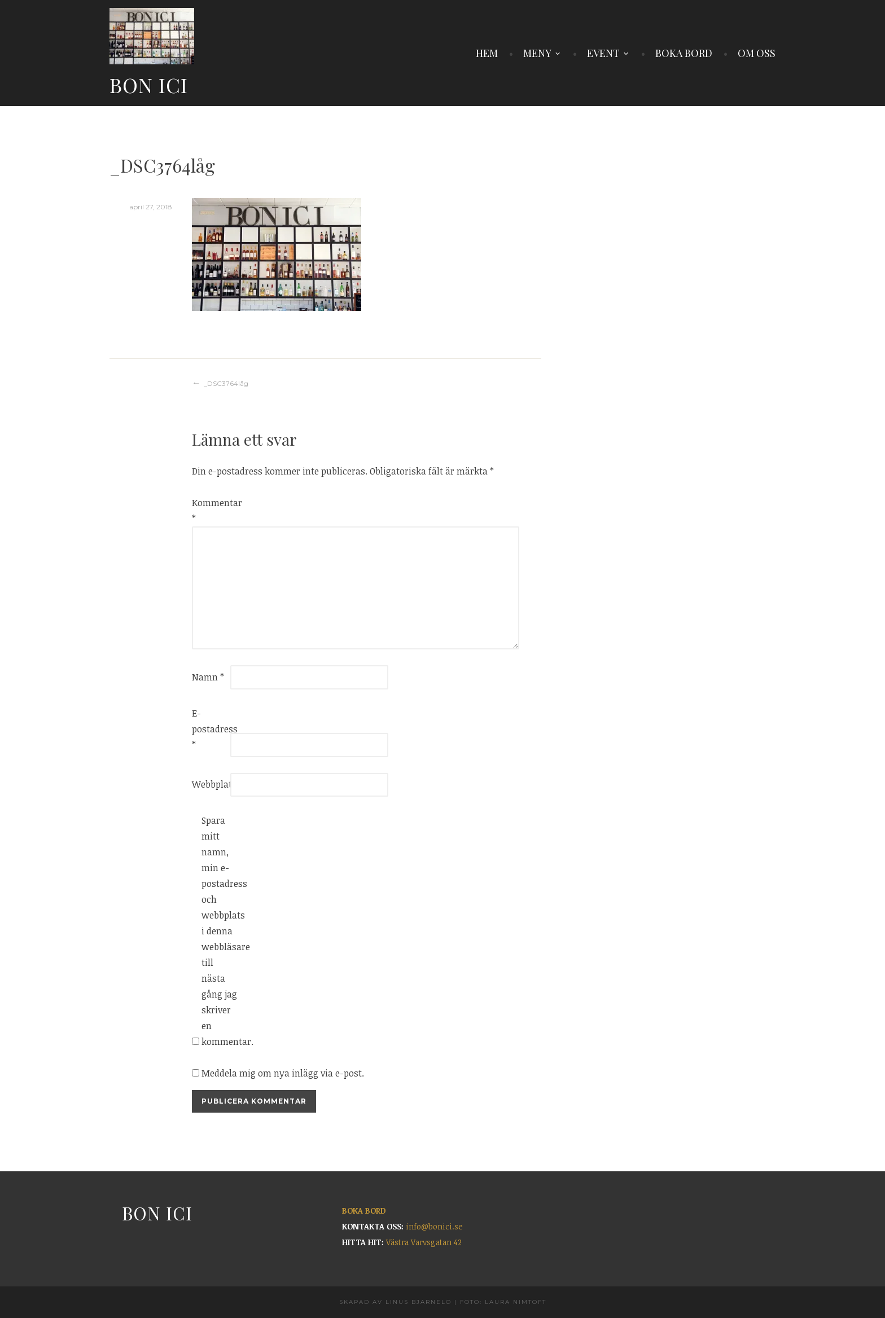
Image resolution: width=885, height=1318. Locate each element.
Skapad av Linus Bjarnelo (395, 1302)
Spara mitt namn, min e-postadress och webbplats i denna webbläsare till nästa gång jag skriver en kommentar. (219, 931)
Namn (208, 677)
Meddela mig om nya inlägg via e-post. (282, 1073)
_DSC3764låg (226, 383)
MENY (537, 53)
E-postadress (210, 729)
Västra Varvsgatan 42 (424, 1242)
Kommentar (210, 511)
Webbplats (210, 784)
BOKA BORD (683, 53)
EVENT (603, 53)
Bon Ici (148, 84)
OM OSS (757, 53)
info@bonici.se (434, 1226)
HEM (487, 53)
